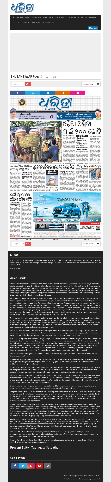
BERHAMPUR (48, 17)
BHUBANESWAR (23, 17)
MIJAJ (16, 23)
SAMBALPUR (36, 17)
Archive (93, 28)
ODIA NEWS (36, 23)
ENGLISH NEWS (48, 23)
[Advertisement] (55, 52)
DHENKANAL (60, 17)
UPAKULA (92, 17)
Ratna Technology (85, 479)
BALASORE (72, 17)
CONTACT (25, 23)
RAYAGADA (82, 17)
